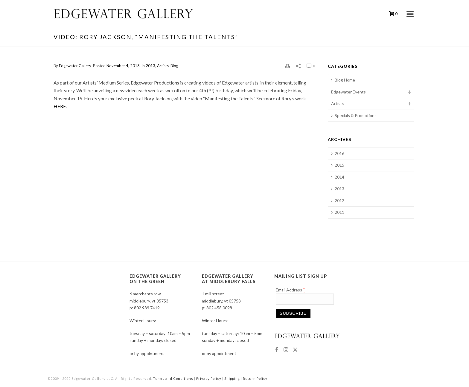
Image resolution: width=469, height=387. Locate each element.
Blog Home (343, 79)
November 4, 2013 (123, 65)
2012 (337, 200)
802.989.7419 (147, 307)
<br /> (184, 168)
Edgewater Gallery (75, 65)
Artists (163, 65)
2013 (150, 65)
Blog (174, 65)
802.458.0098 (219, 307)
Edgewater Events (348, 91)
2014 (337, 176)
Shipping (232, 378)
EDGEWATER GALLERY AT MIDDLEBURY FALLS (229, 279)
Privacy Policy (208, 378)
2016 (337, 153)
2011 (337, 212)
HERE (60, 106)
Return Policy (255, 378)
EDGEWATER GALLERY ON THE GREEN (155, 279)
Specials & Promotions (354, 115)
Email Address (290, 289)
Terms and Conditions (173, 378)
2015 (337, 165)
